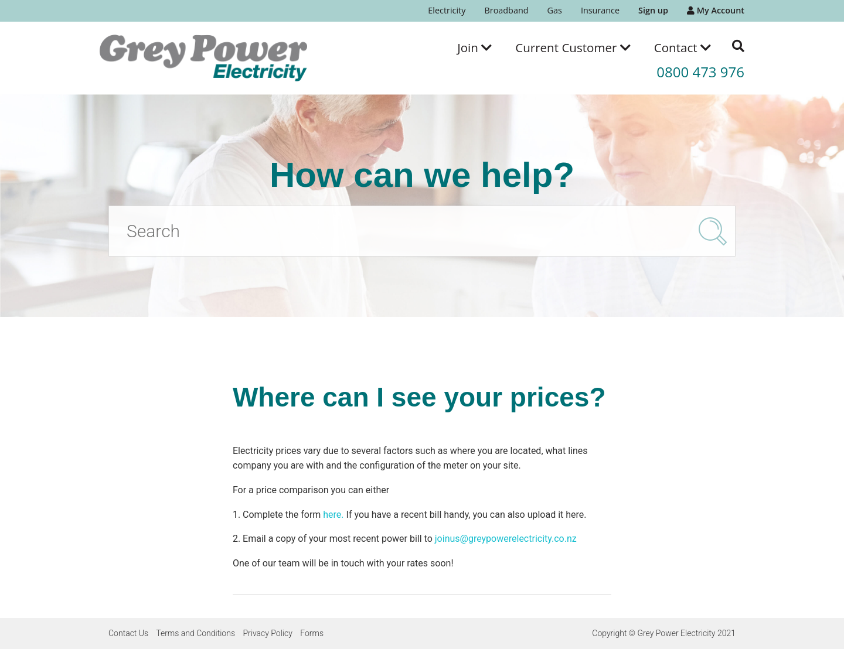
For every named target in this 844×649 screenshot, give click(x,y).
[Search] (422, 231)
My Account (715, 10)
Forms (312, 633)
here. (333, 514)
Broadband (506, 10)
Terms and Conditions (195, 633)
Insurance (600, 10)
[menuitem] (446, 11)
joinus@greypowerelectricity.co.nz (506, 538)
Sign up (653, 10)
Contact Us (128, 633)
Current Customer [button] (573, 47)
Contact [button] (682, 47)
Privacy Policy (267, 633)
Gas (554, 10)
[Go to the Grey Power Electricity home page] (203, 58)
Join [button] (474, 47)
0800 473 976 (700, 71)
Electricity (446, 10)
